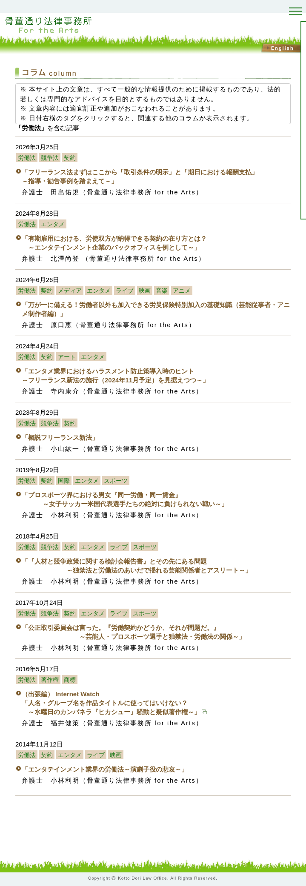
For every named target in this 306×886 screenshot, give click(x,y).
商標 (70, 680)
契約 (70, 158)
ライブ (125, 291)
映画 (145, 291)
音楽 (162, 291)
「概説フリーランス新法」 (60, 437)
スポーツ (116, 481)
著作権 (50, 680)
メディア (70, 291)
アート (67, 357)
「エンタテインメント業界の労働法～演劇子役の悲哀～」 (105, 769)
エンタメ (53, 224)
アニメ (182, 291)
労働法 (27, 158)
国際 (64, 481)
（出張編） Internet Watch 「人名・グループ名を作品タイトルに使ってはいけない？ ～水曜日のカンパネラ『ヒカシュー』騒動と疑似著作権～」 (114, 702)
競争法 (50, 158)
